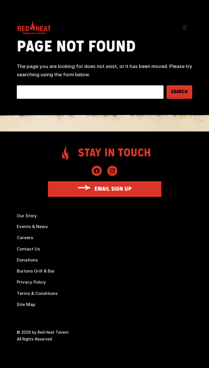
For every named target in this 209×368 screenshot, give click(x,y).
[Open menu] (184, 27)
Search (179, 92)
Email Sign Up (113, 189)
